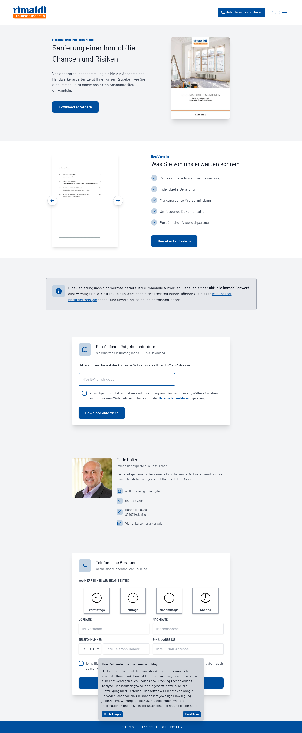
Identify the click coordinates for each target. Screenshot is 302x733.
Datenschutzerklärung (175, 398)
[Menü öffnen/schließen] (279, 12)
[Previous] (52, 201)
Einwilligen (192, 714)
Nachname (160, 619)
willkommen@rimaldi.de (142, 491)
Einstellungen (112, 714)
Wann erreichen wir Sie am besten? (104, 580)
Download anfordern (101, 412)
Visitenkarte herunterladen (144, 523)
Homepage (127, 727)
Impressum (148, 727)
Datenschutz (172, 727)
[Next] (118, 201)
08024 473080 (135, 501)
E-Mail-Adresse (164, 639)
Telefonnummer (90, 639)
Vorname (85, 619)
